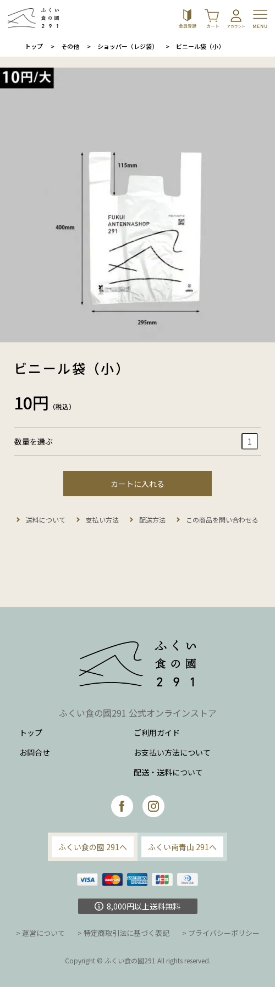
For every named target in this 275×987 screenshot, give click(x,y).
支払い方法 (102, 519)
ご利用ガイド (157, 732)
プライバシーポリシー (224, 933)
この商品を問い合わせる (222, 519)
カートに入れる (137, 483)
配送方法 (152, 519)
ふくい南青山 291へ (182, 846)
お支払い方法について (172, 752)
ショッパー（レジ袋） (127, 46)
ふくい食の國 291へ (92, 846)
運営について (43, 933)
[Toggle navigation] (261, 18)
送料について (45, 519)
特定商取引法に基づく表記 (126, 933)
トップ (34, 46)
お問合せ (34, 752)
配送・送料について (168, 772)
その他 (70, 46)
